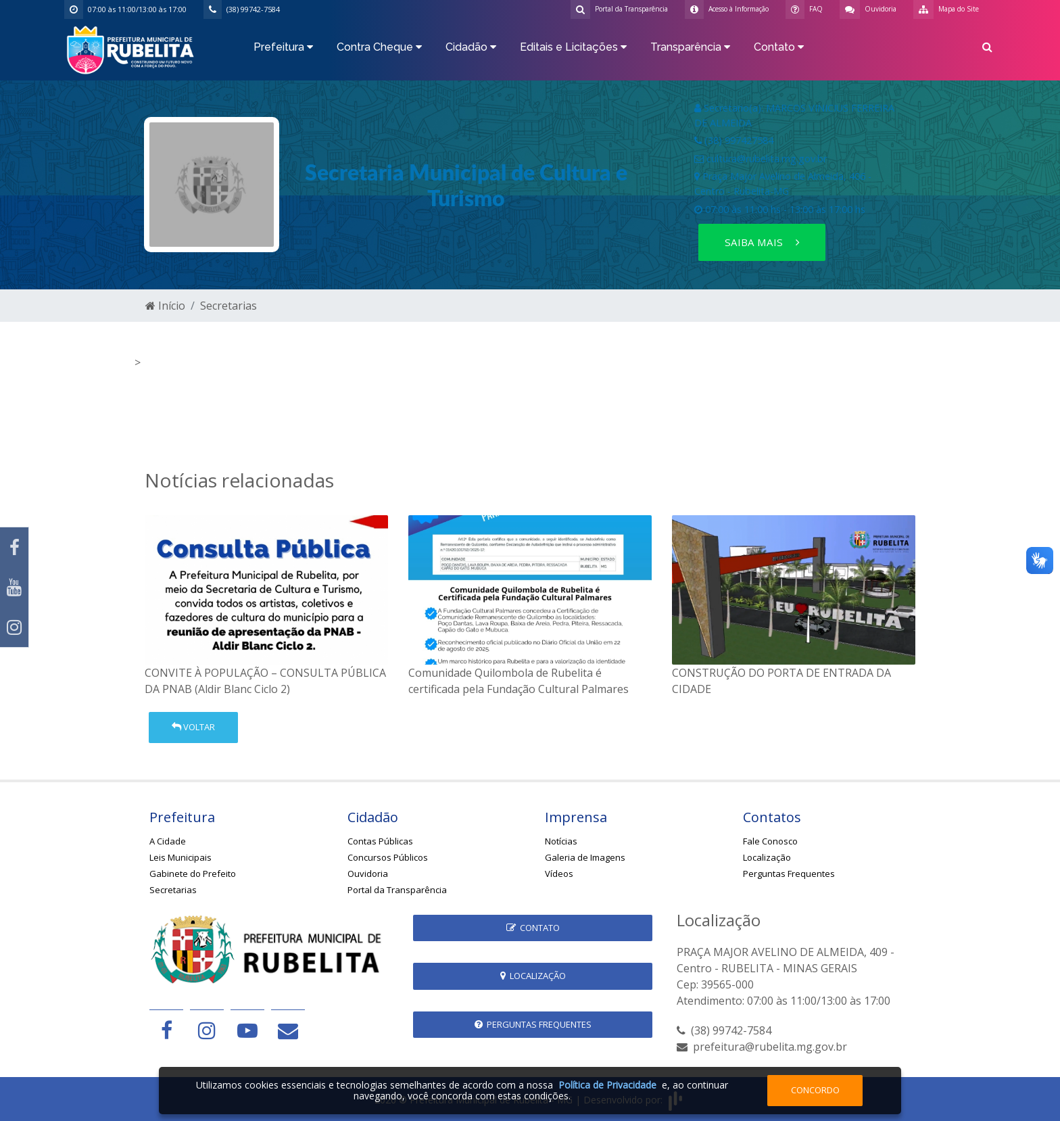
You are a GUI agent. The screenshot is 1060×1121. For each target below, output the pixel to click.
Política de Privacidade (607, 1084)
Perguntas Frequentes (789, 873)
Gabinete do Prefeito (192, 873)
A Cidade (167, 841)
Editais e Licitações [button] (573, 47)
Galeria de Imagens (585, 857)
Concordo (815, 1090)
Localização (767, 857)
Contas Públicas (380, 841)
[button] (987, 49)
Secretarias (228, 305)
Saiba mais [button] (762, 242)
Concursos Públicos (387, 857)
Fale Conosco (770, 841)
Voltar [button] (193, 727)
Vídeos (559, 873)
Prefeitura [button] (283, 47)
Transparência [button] (690, 47)
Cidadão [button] (470, 47)
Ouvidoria (367, 873)
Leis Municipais (180, 857)
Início (165, 305)
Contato (533, 928)
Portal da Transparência (397, 890)
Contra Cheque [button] (379, 47)
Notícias (561, 841)
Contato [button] (779, 47)
